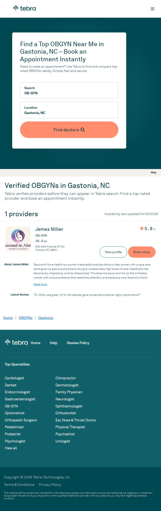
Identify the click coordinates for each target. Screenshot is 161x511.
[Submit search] (69, 129)
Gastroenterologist (20, 399)
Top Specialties (17, 364)
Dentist (10, 385)
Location (30, 107)
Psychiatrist (65, 434)
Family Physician (68, 392)
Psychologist (15, 441)
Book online (141, 252)
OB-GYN (11, 406)
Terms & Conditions (19, 485)
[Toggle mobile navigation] (152, 9)
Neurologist (64, 399)
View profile (113, 252)
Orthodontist (65, 413)
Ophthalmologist (68, 406)
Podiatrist (12, 434)
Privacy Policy (50, 485)
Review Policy (78, 343)
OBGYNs (25, 318)
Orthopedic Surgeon (21, 420)
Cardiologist (14, 378)
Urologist (62, 441)
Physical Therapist (70, 427)
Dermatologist (66, 385)
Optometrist (14, 413)
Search (29, 88)
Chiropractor (65, 378)
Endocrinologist (17, 392)
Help (53, 343)
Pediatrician (14, 427)
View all (11, 448)
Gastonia (45, 318)
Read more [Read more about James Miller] (40, 284)
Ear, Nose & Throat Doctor (75, 420)
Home (8, 318)
